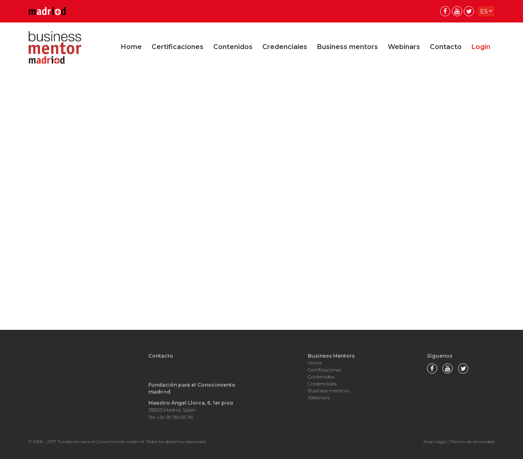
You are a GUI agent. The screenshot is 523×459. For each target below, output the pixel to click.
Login (481, 47)
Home (131, 47)
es (484, 11)
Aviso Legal (434, 441)
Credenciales (284, 47)
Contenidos (233, 47)
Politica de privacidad (472, 441)
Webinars (404, 47)
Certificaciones (177, 47)
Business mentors (347, 47)
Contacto (446, 47)
